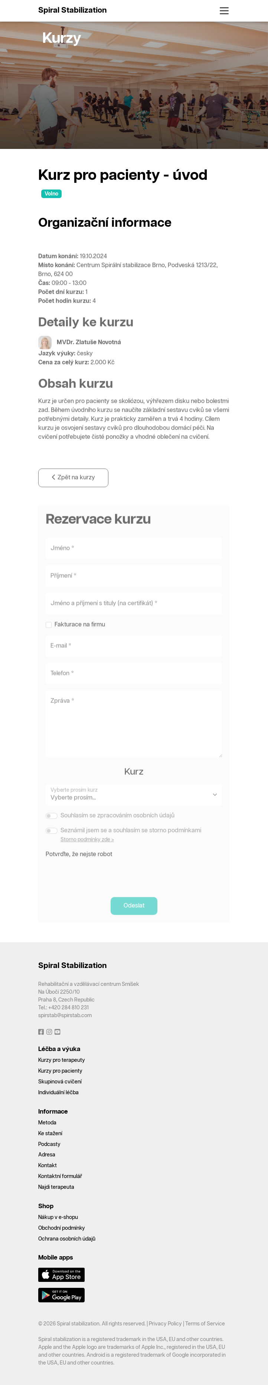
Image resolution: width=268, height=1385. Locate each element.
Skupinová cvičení (60, 1082)
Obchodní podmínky (61, 1228)
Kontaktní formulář (60, 1176)
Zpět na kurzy (73, 487)
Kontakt (47, 1165)
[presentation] (102, 883)
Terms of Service (205, 1324)
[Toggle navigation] (222, 11)
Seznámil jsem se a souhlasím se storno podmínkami (131, 840)
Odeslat (134, 915)
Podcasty (49, 1144)
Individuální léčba (58, 1092)
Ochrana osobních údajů (66, 1239)
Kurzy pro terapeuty (61, 1060)
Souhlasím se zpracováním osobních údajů (117, 825)
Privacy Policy (165, 1324)
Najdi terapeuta (56, 1187)
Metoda (47, 1122)
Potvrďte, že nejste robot (79, 864)
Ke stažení (50, 1133)
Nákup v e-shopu (58, 1217)
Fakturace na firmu (80, 634)
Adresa (46, 1155)
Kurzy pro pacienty (60, 1071)
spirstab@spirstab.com (65, 1015)
